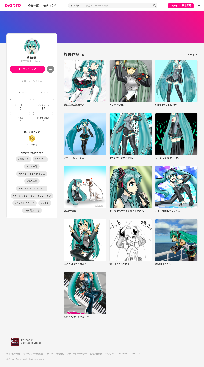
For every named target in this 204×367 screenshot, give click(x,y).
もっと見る (32, 144)
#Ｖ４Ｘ (45, 203)
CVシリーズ (110, 354)
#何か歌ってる (31, 210)
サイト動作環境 (13, 354)
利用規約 (60, 354)
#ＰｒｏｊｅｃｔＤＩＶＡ (32, 173)
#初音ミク (23, 159)
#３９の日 (32, 166)
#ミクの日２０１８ (24, 203)
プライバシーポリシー (77, 354)
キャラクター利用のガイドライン (38, 354)
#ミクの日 (40, 159)
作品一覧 (33, 5)
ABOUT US (135, 354)
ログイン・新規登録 (181, 5)
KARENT (123, 354)
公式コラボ (49, 5)
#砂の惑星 (32, 181)
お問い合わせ (96, 354)
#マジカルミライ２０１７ (32, 188)
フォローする (27, 69)
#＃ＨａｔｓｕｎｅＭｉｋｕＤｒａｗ (32, 196)
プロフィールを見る (32, 81)
